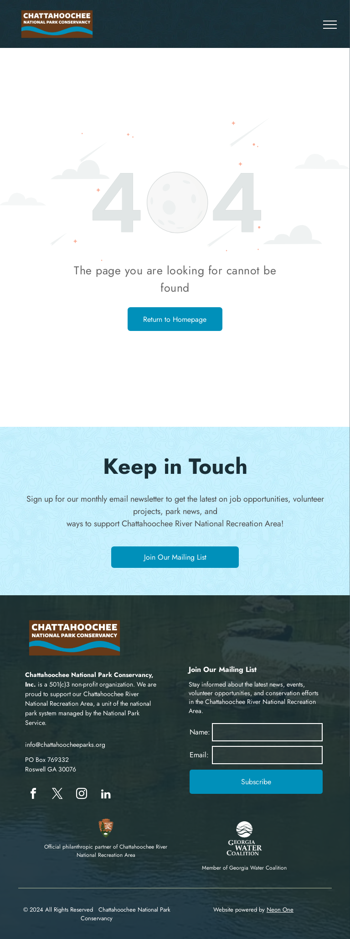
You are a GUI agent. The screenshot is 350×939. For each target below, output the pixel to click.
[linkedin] (106, 795)
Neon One (280, 909)
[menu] (330, 25)
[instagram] (81, 795)
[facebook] (33, 795)
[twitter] (57, 795)
